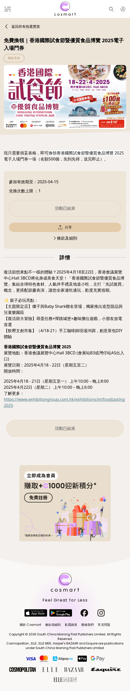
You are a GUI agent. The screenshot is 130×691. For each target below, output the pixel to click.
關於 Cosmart (30, 625)
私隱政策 (71, 625)
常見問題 (104, 625)
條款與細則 (53, 625)
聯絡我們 (87, 625)
